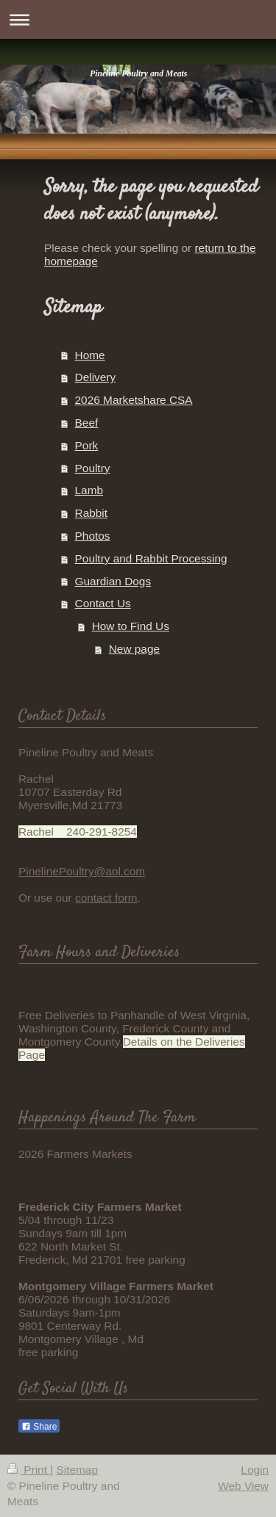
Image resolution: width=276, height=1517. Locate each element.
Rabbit (91, 513)
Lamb (89, 490)
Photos (92, 535)
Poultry (92, 468)
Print (28, 1469)
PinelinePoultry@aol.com (81, 871)
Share (39, 1427)
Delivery (95, 377)
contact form (106, 897)
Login (255, 1469)
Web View (243, 1486)
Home (90, 355)
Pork (87, 445)
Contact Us (103, 603)
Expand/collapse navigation (138, 19)
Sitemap (76, 1469)
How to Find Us (130, 626)
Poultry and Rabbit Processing (151, 558)
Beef (87, 422)
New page (134, 648)
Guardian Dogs (113, 581)
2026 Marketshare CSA (134, 400)
